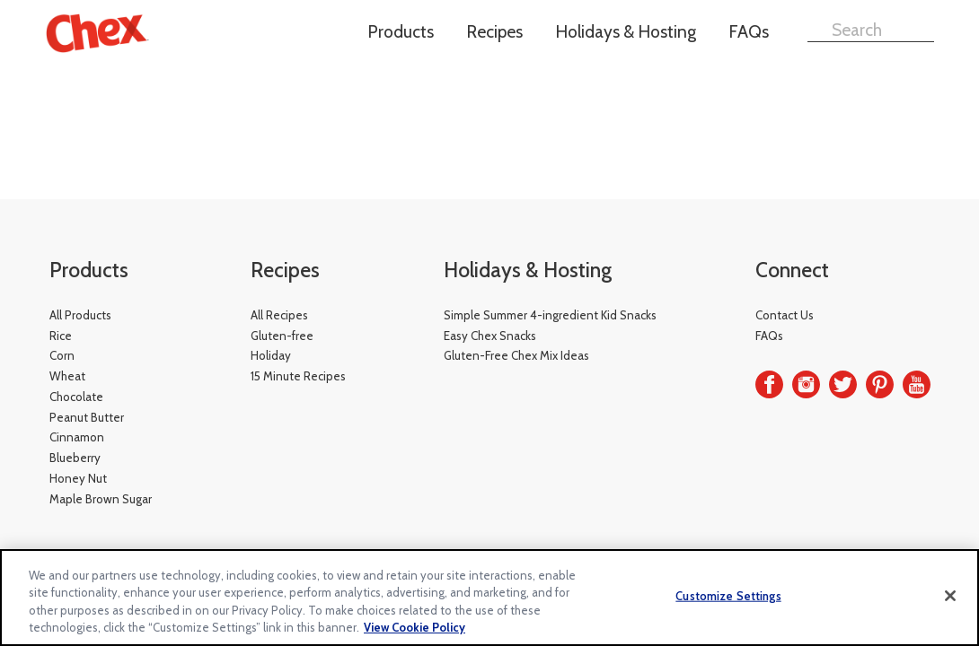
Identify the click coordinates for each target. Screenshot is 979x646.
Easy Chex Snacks (490, 335)
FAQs (748, 31)
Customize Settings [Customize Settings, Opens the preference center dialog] (728, 596)
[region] (489, 597)
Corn (62, 355)
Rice (60, 335)
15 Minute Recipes (298, 376)
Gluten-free (282, 335)
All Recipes (279, 315)
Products (400, 31)
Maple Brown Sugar (100, 499)
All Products (80, 315)
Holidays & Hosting (625, 31)
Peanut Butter (86, 417)
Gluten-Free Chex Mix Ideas (516, 355)
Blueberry (75, 457)
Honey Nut (78, 478)
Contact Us (784, 315)
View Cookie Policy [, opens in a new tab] (414, 627)
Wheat (67, 376)
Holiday (271, 355)
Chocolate (76, 396)
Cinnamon (76, 437)
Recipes (494, 31)
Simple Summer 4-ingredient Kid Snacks (550, 315)
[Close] (950, 595)
